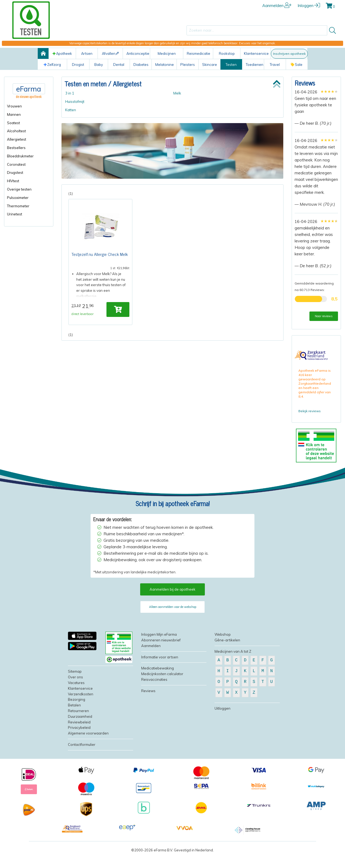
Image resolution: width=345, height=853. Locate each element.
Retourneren (78, 711)
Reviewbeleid (79, 722)
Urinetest (14, 214)
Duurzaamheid (80, 716)
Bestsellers (16, 147)
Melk (177, 93)
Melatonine (164, 64)
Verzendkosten (80, 694)
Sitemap (75, 671)
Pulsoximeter (18, 197)
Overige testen (19, 189)
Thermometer (18, 206)
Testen (231, 64)
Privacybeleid (79, 727)
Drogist (78, 64)
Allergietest (16, 139)
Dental (118, 64)
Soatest (13, 123)
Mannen (14, 114)
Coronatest (16, 164)
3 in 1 (69, 93)
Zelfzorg (52, 64)
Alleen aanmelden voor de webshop (172, 607)
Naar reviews (324, 316)
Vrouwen (14, 106)
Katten (70, 110)
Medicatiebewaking (157, 668)
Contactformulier (81, 744)
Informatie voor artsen (159, 657)
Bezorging (76, 699)
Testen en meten (85, 83)
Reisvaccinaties (154, 679)
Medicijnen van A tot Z (233, 651)
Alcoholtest (16, 131)
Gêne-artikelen (227, 640)
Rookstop (227, 53)
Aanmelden (277, 5)
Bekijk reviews (309, 411)
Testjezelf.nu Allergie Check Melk (99, 254)
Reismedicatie (198, 53)
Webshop (223, 634)
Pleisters (187, 64)
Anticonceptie (137, 53)
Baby (98, 64)
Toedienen (254, 64)
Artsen (86, 53)
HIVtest (13, 181)
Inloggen (309, 5)
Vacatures (76, 683)
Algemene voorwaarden (88, 733)
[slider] (329, 91)
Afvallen (110, 53)
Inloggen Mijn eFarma (159, 634)
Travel (275, 64)
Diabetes (141, 64)
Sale (296, 64)
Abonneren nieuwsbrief (161, 640)
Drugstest (15, 172)
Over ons (75, 677)
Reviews (305, 82)
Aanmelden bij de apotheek (172, 589)
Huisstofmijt (74, 101)
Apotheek (62, 53)
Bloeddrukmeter (20, 156)
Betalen (74, 705)
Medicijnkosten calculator (162, 674)
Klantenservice (256, 53)
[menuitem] (28, 106)
